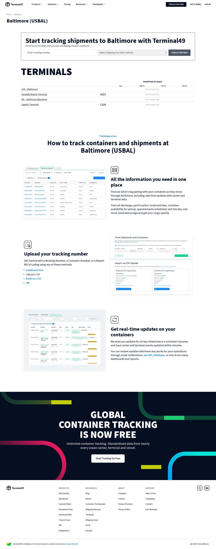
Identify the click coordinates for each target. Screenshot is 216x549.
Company (122, 493)
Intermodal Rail (65, 514)
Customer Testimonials (95, 504)
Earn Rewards (151, 509)
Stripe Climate (71, 544)
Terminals (90, 514)
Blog (88, 493)
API (28, 283)
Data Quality (64, 493)
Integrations (64, 530)
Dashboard (63, 498)
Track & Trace (64, 520)
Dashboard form (34, 270)
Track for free (179, 52)
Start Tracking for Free (108, 458)
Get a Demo (195, 4)
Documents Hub (66, 509)
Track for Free (176, 4)
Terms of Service (125, 504)
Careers (121, 498)
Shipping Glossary (93, 509)
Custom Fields (65, 504)
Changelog (150, 498)
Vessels (89, 530)
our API (148, 355)
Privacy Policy (124, 509)
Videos (88, 498)
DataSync (159, 355)
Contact (148, 504)
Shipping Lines (92, 520)
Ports (9, 14)
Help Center (150, 493)
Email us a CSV (33, 278)
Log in (207, 4)
